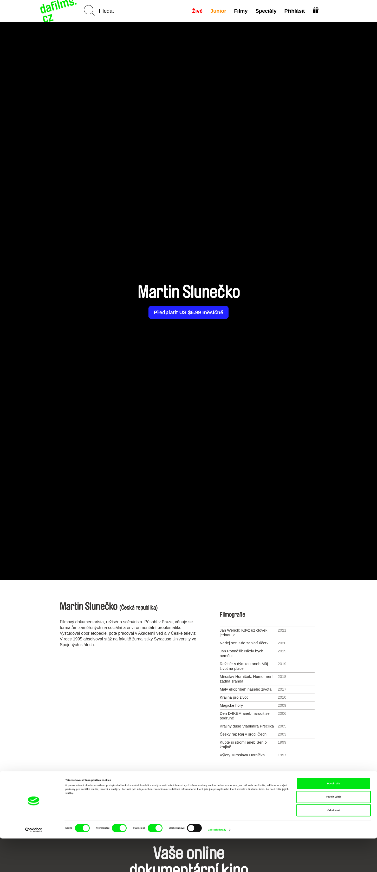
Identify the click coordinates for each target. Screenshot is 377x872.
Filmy (240, 11)
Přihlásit (294, 11)
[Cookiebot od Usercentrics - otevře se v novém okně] (33, 863)
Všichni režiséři (188, 781)
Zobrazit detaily (217, 863)
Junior (218, 11)
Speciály (265, 11)
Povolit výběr (333, 830)
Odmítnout (333, 843)
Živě (197, 11)
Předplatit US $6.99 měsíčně (188, 312)
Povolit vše (333, 817)
